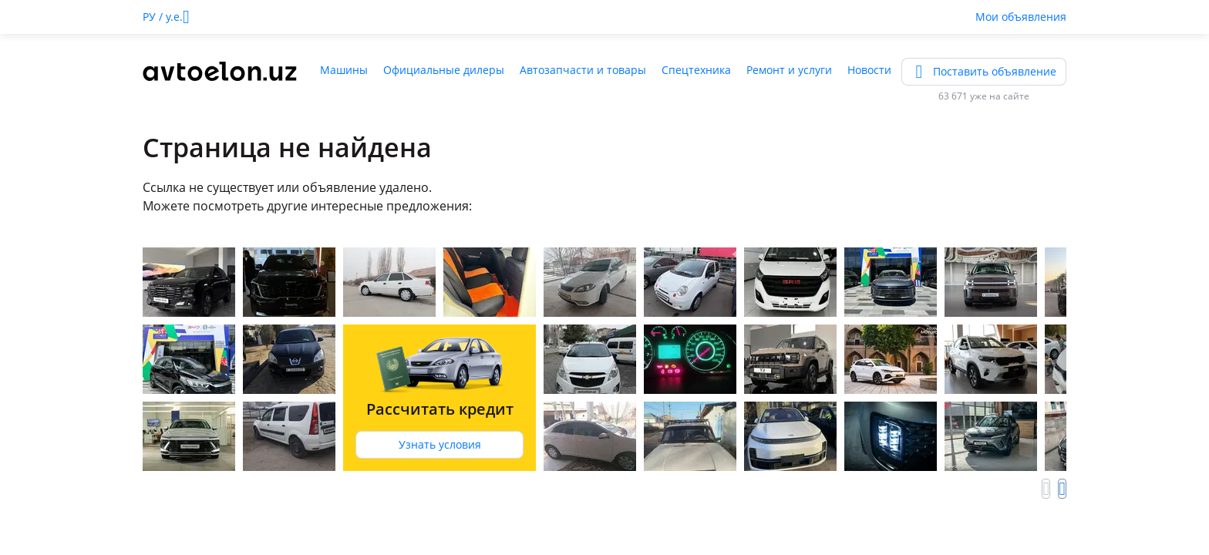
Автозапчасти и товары (583, 69)
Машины (344, 69)
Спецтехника (696, 69)
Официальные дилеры (443, 69)
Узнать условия (440, 444)
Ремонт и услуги (789, 69)
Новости (869, 69)
